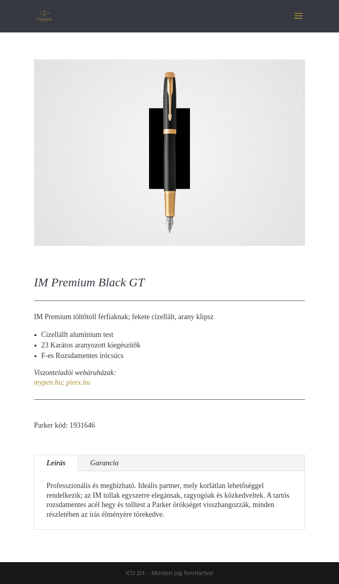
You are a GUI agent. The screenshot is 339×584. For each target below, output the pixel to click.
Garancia (104, 463)
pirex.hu (78, 382)
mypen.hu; (49, 382)
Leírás (56, 463)
